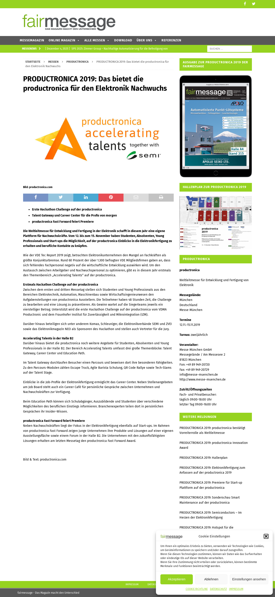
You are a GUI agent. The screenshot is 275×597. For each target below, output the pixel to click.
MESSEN (53, 61)
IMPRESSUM (236, 589)
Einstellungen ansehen (249, 579)
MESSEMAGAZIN (32, 40)
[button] (266, 536)
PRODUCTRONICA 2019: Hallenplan (203, 457)
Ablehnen (211, 579)
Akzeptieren (176, 579)
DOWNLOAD (123, 40)
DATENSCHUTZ (218, 589)
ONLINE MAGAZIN (64, 40)
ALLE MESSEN (97, 40)
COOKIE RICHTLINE (197, 589)
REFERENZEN (171, 40)
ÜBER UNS (147, 40)
